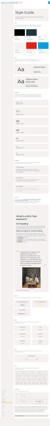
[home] (12, 3)
